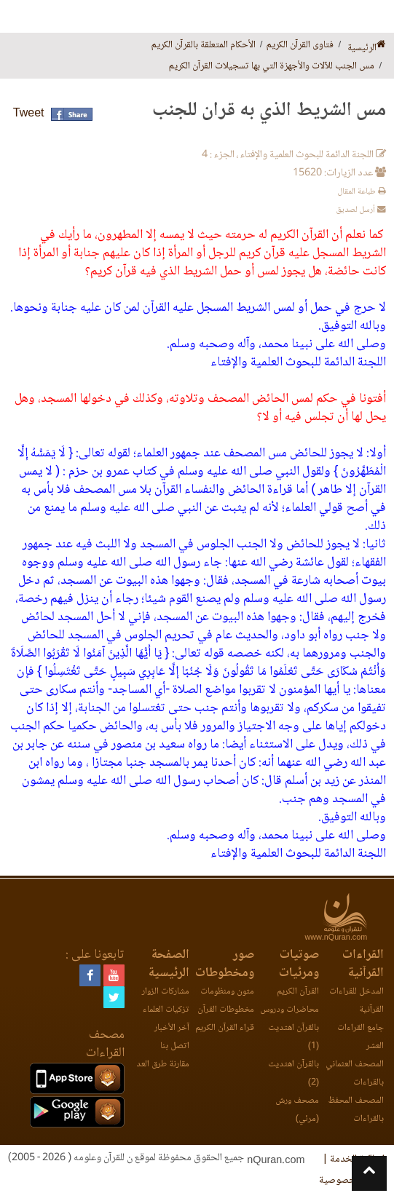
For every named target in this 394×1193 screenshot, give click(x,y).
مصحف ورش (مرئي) (297, 1110)
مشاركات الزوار (165, 991)
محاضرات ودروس (289, 1010)
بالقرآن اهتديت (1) (293, 1037)
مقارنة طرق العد (162, 1064)
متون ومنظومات (227, 991)
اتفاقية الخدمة (357, 1159)
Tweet (28, 114)
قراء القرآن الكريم (224, 1028)
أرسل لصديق (361, 210)
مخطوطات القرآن (225, 1010)
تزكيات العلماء (166, 1010)
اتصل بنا (174, 1046)
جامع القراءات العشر (360, 1037)
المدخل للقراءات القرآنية (356, 1001)
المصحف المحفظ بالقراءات (356, 1110)
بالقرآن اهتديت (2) (293, 1073)
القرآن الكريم (298, 991)
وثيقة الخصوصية (352, 1180)
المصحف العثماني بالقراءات (355, 1073)
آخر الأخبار (171, 1028)
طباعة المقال (361, 192)
